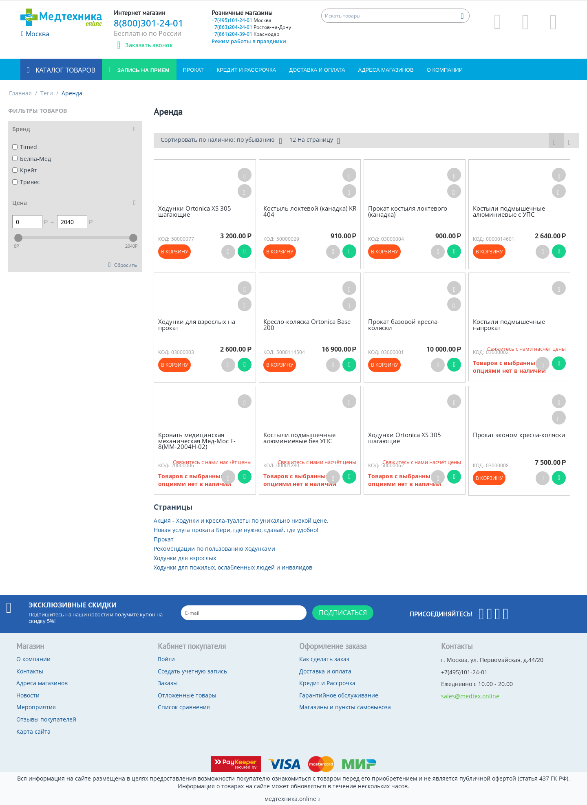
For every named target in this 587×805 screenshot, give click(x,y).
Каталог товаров (64, 70)
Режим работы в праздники (249, 41)
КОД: (163, 238)
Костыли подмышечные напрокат (509, 324)
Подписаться (343, 612)
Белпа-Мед (31, 159)
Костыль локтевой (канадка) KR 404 (309, 211)
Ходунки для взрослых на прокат (196, 324)
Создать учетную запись (192, 671)
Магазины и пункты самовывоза (345, 707)
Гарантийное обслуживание (338, 695)
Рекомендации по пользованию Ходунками (214, 548)
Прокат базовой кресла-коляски (403, 324)
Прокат (193, 70)
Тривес (26, 182)
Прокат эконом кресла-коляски (519, 435)
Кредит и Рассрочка (246, 70)
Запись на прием (142, 70)
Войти (166, 659)
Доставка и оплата (317, 70)
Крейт (24, 170)
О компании (445, 70)
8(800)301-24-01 (148, 23)
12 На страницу (314, 140)
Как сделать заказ (324, 659)
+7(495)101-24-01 (241, 20)
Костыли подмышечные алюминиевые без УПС (299, 438)
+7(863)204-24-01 (251, 27)
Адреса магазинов (386, 70)
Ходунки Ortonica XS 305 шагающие (194, 211)
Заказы (168, 683)
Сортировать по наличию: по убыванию (221, 140)
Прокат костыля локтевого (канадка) (407, 211)
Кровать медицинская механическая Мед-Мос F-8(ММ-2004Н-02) (197, 441)
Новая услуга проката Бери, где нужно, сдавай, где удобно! (236, 530)
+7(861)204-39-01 (245, 34)
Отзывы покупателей (46, 719)
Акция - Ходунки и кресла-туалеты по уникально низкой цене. (241, 520)
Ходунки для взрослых (185, 558)
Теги (46, 93)
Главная (20, 93)
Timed (24, 147)
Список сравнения (184, 707)
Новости (28, 695)
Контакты (29, 671)
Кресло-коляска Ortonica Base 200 (307, 324)
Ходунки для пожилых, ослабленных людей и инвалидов (233, 567)
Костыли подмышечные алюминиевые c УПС (509, 211)
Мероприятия (36, 707)
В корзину (174, 251)
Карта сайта (33, 731)
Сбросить (125, 265)
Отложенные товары (187, 695)
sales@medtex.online (470, 696)
